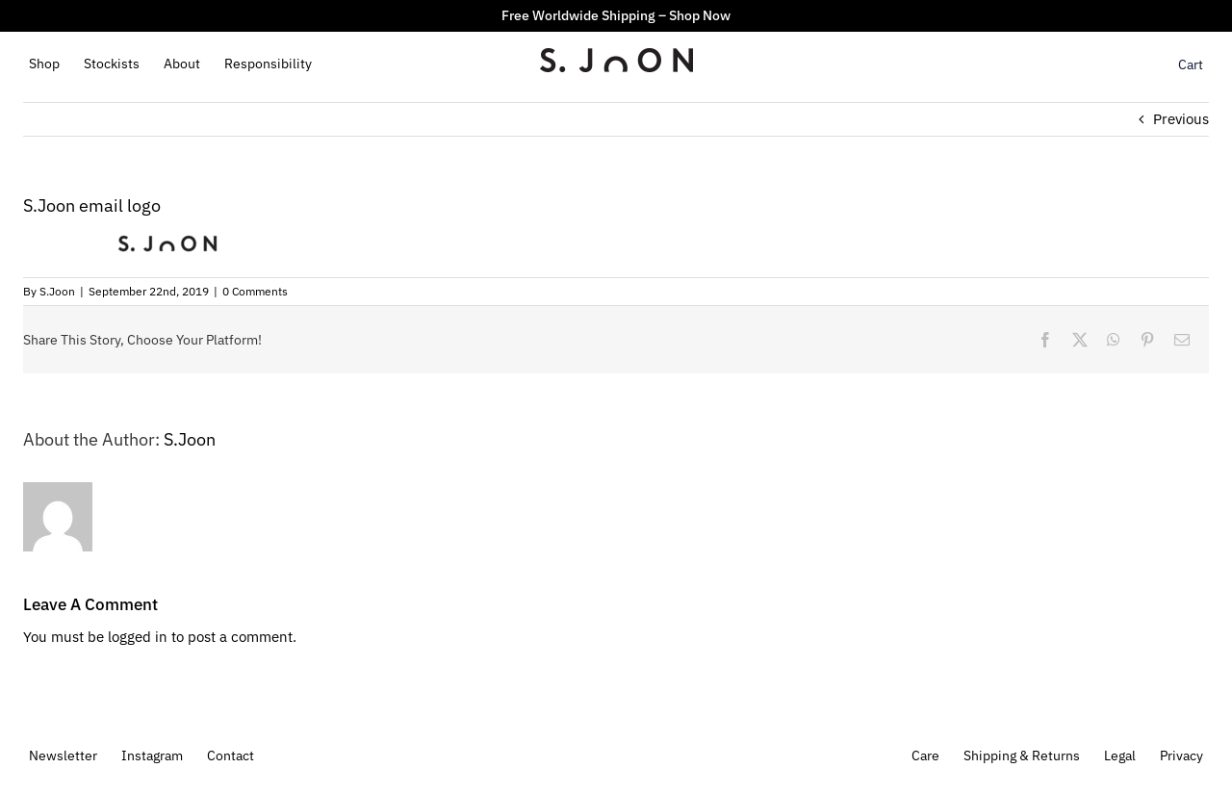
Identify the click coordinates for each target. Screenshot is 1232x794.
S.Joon (57, 291)
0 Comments (255, 291)
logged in (137, 637)
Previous (1181, 119)
